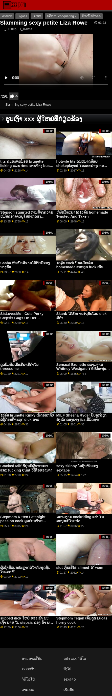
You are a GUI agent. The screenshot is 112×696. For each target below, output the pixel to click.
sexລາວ (69, 679)
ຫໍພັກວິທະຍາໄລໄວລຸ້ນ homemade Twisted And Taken (82, 214)
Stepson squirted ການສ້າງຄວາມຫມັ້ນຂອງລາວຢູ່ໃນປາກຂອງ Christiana (26, 216)
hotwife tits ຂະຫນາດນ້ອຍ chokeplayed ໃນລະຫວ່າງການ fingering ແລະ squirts (80, 165)
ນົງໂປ (67, 669)
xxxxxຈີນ (28, 669)
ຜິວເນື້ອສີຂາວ (91, 16)
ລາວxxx (28, 690)
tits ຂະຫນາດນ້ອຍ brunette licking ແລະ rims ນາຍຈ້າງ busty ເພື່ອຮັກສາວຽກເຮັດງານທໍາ (26, 165)
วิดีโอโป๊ (28, 679)
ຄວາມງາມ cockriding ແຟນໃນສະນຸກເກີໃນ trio (80, 519)
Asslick (7, 16)
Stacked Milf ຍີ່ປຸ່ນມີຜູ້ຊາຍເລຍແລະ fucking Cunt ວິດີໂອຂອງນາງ (26, 468)
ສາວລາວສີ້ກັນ (32, 658)
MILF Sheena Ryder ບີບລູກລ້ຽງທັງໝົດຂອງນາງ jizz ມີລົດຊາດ (81, 417)
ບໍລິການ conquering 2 (62, 16)
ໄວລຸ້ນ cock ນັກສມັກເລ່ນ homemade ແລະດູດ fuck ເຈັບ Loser (79, 267)
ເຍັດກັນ (68, 690)
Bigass (22, 16)
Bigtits (37, 16)
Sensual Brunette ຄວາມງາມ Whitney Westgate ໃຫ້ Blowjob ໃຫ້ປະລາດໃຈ (82, 369)
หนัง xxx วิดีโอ (74, 658)
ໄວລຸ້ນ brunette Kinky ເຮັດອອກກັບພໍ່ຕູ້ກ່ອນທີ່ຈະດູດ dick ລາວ (27, 417)
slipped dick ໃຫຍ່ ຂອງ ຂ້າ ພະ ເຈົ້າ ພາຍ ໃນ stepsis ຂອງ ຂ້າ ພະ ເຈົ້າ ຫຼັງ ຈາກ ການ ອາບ (26, 622)
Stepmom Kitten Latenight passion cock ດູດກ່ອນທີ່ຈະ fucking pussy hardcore (23, 521)
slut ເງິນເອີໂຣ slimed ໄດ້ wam (79, 568)
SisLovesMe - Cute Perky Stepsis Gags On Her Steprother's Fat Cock (21, 318)
